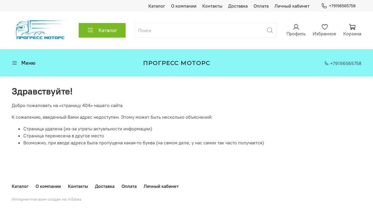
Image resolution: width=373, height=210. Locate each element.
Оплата (261, 6)
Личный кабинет (292, 6)
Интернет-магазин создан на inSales (46, 199)
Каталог (156, 6)
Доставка (238, 6)
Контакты (212, 6)
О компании (183, 6)
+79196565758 (338, 6)
